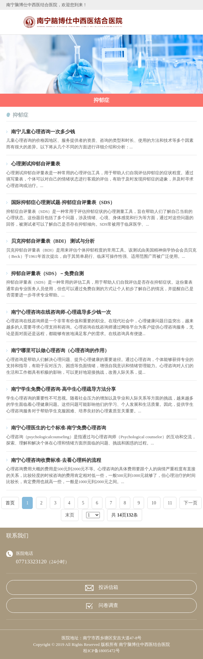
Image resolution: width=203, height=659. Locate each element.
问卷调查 (101, 606)
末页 (69, 515)
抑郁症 (101, 100)
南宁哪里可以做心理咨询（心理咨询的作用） (60, 350)
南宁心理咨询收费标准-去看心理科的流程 (56, 460)
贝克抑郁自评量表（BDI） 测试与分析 (53, 241)
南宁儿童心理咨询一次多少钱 (43, 131)
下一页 (190, 502)
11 (170, 502)
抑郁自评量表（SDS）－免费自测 (47, 273)
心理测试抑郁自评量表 (35, 163)
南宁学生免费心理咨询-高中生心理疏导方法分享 (63, 389)
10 (154, 502)
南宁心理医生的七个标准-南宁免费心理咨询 (58, 427)
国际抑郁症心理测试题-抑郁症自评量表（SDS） (63, 202)
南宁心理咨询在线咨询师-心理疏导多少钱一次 (61, 312)
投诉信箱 (101, 588)
